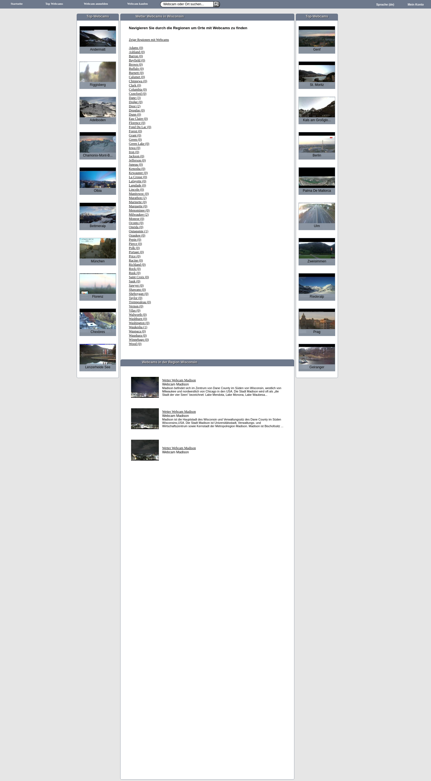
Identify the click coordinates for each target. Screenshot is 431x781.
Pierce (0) (135, 244)
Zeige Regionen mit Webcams (149, 40)
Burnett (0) (136, 73)
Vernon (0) (136, 306)
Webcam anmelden (96, 3)
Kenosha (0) (137, 169)
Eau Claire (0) (138, 119)
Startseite (16, 3)
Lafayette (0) (137, 181)
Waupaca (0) (137, 331)
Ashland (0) (137, 52)
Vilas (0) (135, 310)
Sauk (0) (134, 281)
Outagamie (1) (138, 231)
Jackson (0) (136, 156)
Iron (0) (134, 152)
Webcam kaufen (137, 3)
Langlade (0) (137, 185)
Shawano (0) (137, 290)
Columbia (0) (138, 89)
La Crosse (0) (138, 177)
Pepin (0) (135, 240)
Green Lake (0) (139, 144)
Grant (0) (135, 135)
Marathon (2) (138, 198)
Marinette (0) (138, 202)
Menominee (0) (139, 210)
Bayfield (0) (137, 60)
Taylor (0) (135, 298)
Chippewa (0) (138, 81)
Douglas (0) (137, 110)
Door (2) (135, 106)
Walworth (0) (138, 315)
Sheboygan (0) (138, 294)
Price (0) (135, 256)
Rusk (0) (135, 273)
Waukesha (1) (138, 327)
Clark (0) (135, 85)
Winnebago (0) (139, 340)
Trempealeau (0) (140, 302)
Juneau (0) (136, 164)
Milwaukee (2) (139, 215)
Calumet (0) (137, 77)
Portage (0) (136, 252)
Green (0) (135, 139)
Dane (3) (135, 98)
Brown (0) (136, 64)
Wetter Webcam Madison (179, 380)
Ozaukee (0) (137, 235)
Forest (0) (135, 131)
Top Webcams (54, 3)
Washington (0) (139, 323)
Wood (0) (135, 344)
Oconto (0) (136, 223)
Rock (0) (135, 269)
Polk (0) (134, 248)
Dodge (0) (135, 102)
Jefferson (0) (137, 160)
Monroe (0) (136, 219)
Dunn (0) (135, 114)
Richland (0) (137, 265)
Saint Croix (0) (139, 277)
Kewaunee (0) (138, 173)
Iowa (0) (134, 148)
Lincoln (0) (136, 189)
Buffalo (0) (136, 69)
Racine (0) (136, 260)
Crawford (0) (137, 94)
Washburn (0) (138, 319)
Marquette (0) (138, 206)
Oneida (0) (136, 227)
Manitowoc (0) (139, 194)
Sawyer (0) (136, 285)
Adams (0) (136, 48)
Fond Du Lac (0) (140, 127)
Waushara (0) (138, 335)
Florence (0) (137, 123)
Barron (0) (136, 56)
